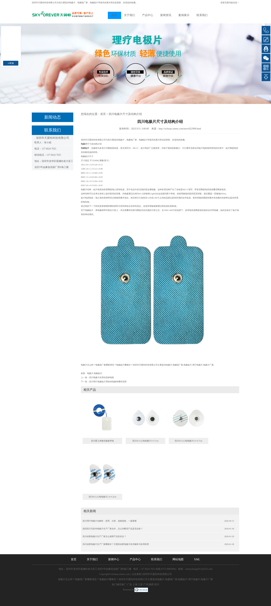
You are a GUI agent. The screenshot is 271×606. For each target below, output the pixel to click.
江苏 (140, 584)
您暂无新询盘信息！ (230, 2)
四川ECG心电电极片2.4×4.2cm (102, 497)
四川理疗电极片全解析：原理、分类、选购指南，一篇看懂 (110, 521)
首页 (114, 15)
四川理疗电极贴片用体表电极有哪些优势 (108, 381)
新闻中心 (113, 559)
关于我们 (129, 15)
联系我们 (202, 15)
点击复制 (136, 574)
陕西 (151, 584)
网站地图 (178, 559)
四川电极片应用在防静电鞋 (101, 377)
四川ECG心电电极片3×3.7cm (145, 441)
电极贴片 (98, 373)
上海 (135, 584)
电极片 (72, 2)
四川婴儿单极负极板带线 (102, 441)
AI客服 (11, 63)
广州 (145, 584)
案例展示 (183, 15)
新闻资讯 (165, 15)
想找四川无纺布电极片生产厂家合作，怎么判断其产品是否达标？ (113, 528)
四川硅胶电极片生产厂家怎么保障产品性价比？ (104, 536)
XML (197, 559)
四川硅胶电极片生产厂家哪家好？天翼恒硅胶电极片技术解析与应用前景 (116, 544)
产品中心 (147, 15)
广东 (129, 584)
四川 (156, 584)
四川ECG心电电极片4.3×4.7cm (188, 441)
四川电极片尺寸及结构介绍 (125, 114)
